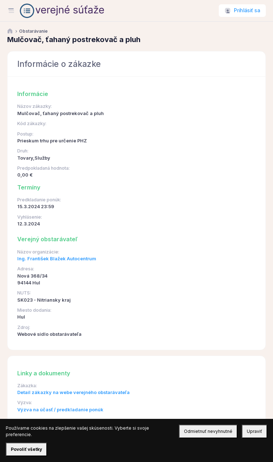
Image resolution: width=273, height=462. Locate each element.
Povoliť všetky (26, 449)
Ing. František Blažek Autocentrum (56, 258)
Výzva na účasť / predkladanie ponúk (60, 409)
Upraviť (254, 431)
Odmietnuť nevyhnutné (208, 431)
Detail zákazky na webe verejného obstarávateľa (73, 392)
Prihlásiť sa (247, 10)
